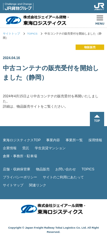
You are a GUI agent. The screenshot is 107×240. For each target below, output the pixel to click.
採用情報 (95, 140)
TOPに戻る (97, 119)
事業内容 (53, 140)
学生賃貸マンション (50, 148)
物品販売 (43, 169)
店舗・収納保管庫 (16, 169)
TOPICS (32, 33)
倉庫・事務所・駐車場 (20, 156)
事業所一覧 (74, 140)
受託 (25, 148)
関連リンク (37, 185)
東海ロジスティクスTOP (22, 140)
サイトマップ (13, 185)
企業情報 (10, 148)
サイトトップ (11, 33)
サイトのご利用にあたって (63, 177)
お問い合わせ (65, 169)
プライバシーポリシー (20, 177)
